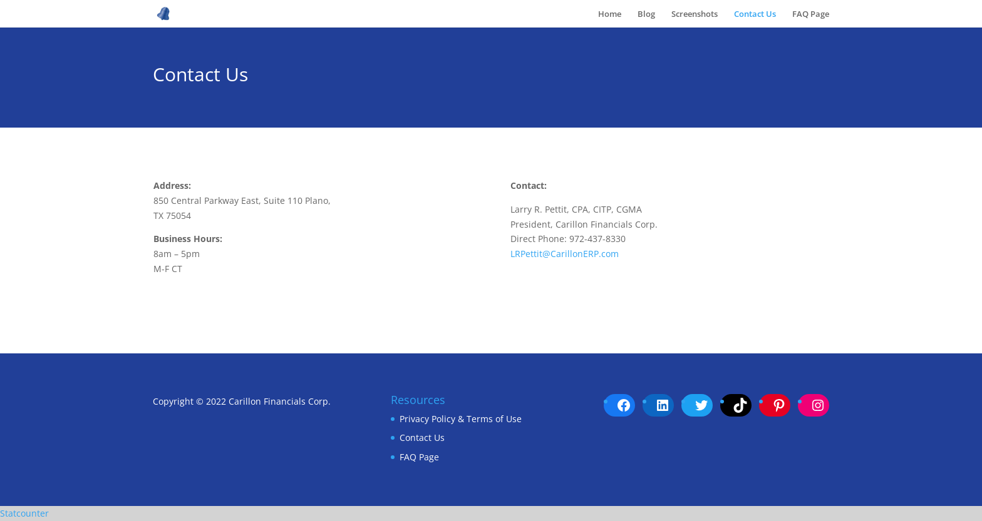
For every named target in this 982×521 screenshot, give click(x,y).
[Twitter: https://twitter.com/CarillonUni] (701, 405)
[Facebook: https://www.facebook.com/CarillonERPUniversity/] (623, 405)
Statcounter (24, 513)
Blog (646, 14)
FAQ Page (810, 14)
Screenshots (694, 14)
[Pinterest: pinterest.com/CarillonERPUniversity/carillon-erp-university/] (779, 405)
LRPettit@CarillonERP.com (564, 254)
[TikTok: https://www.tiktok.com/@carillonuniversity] (740, 405)
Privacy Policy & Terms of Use (461, 419)
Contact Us (755, 14)
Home (609, 14)
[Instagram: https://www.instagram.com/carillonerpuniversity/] (818, 405)
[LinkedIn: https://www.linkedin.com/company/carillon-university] (662, 405)
